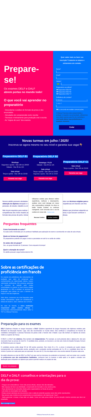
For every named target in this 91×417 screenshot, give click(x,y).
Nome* (58, 69)
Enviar (71, 127)
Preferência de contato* (64, 97)
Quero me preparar (10, 366)
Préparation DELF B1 (64, 90)
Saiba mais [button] (50, 212)
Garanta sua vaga (15, 178)
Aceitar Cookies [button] (53, 217)
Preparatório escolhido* (64, 87)
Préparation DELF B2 (64, 92)
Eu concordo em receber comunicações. (70, 109)
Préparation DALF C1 (64, 94)
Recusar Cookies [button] (39, 217)
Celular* (58, 81)
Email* (58, 75)
